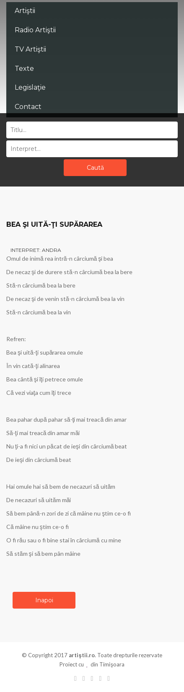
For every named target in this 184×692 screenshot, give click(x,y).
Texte (24, 69)
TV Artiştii (30, 49)
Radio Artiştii (35, 30)
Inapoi (44, 600)
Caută (95, 167)
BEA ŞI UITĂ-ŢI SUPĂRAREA (54, 224)
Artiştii (25, 11)
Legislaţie (30, 87)
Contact (28, 107)
